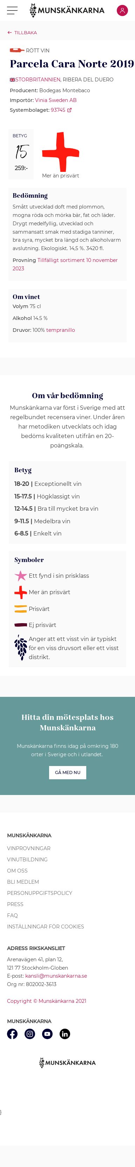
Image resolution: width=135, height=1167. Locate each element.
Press (15, 904)
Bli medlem (23, 882)
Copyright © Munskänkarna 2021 (46, 1001)
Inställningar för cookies (45, 927)
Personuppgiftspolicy (39, 893)
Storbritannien (37, 79)
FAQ (12, 915)
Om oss (17, 871)
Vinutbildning (27, 859)
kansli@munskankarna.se (56, 976)
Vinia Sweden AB (56, 100)
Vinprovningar (28, 848)
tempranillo (60, 330)
